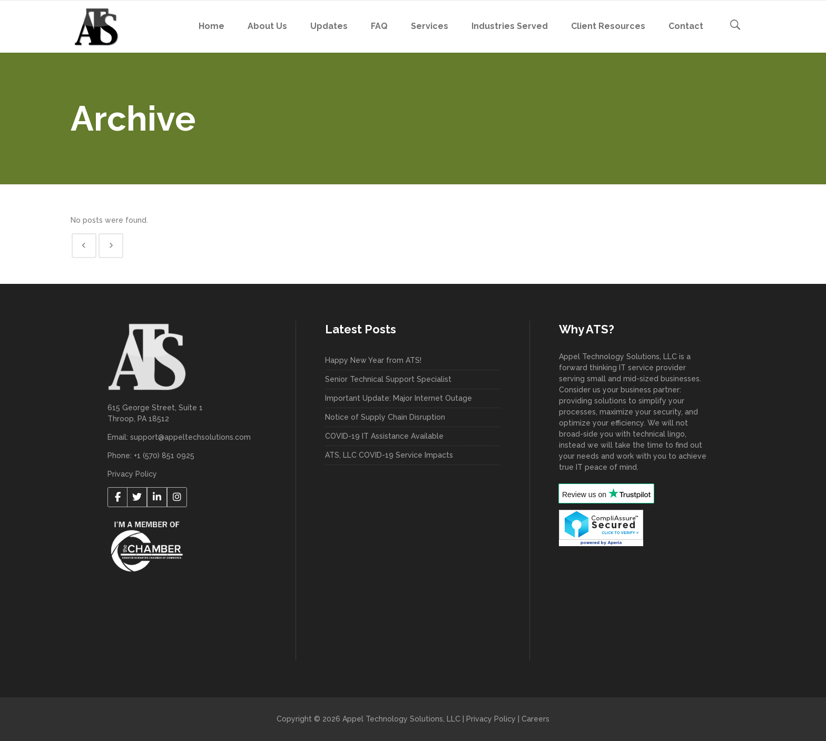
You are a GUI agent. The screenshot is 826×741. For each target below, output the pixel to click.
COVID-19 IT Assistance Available (384, 436)
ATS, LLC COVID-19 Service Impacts (389, 455)
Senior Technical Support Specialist (388, 379)
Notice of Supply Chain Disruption (385, 417)
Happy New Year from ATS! (373, 360)
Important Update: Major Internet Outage (398, 398)
